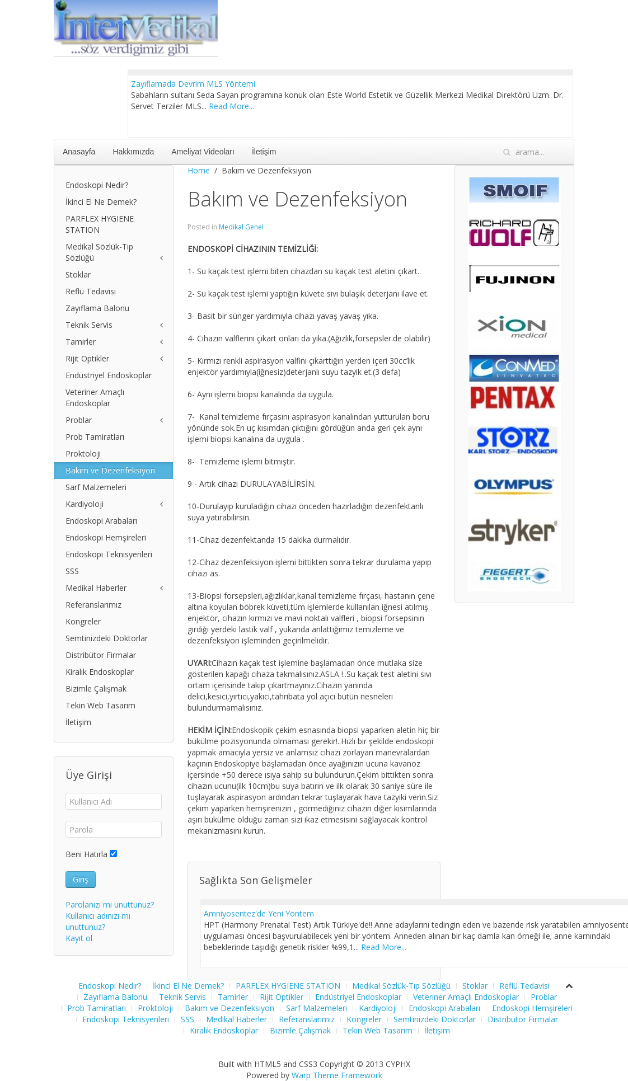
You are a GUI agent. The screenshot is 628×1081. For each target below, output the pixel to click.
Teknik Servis (89, 324)
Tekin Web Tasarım (100, 705)
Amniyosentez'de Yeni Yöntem (259, 913)
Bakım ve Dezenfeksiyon (110, 470)
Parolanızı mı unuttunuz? (109, 904)
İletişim (264, 151)
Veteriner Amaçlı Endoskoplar (94, 397)
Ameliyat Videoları (203, 151)
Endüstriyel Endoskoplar (108, 375)
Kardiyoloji (84, 504)
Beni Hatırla (86, 854)
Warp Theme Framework (337, 1075)
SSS (72, 571)
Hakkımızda (133, 151)
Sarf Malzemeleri (95, 487)
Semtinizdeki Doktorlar (106, 638)
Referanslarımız (93, 604)
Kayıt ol (78, 938)
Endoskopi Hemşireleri (105, 537)
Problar (78, 420)
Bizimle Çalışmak (95, 688)
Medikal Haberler (95, 587)
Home (199, 170)
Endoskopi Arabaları (101, 520)
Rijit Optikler (87, 358)
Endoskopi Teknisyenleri (108, 554)
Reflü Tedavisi (90, 291)
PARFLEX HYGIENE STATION (99, 224)
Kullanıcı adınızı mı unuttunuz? (97, 921)
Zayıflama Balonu (97, 308)
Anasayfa (79, 151)
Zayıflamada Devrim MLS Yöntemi (193, 83)
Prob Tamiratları (94, 436)
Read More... (231, 106)
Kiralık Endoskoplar (99, 671)
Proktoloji (83, 453)
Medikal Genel (241, 227)
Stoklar (78, 274)
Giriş (80, 879)
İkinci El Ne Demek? (101, 201)
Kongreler (83, 621)
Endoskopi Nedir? (96, 185)
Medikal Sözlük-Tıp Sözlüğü (99, 252)
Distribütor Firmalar (100, 655)
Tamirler (80, 341)
